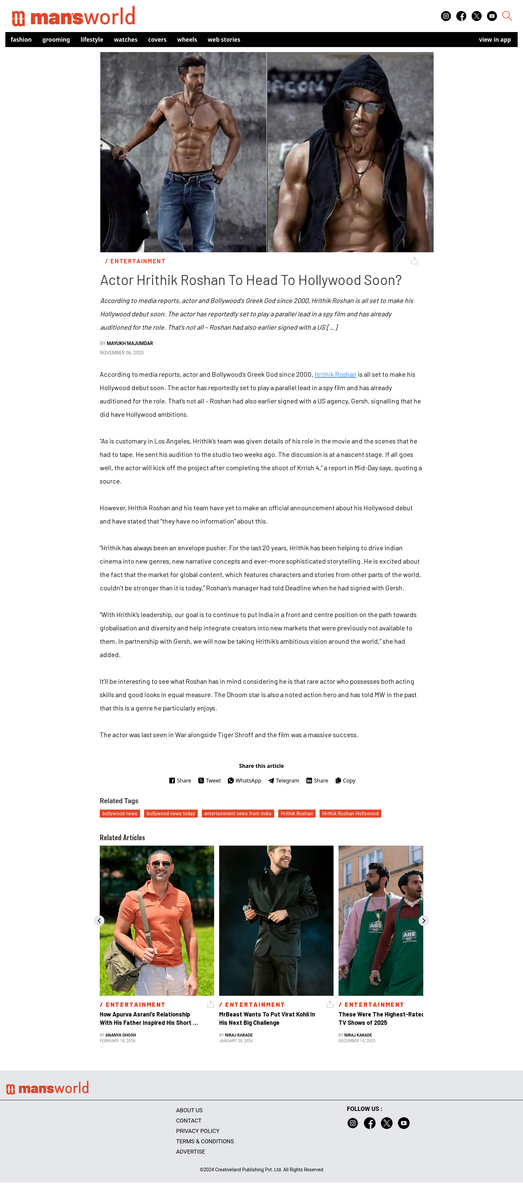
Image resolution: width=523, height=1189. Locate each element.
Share (180, 780)
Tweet (209, 780)
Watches (126, 39)
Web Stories (224, 39)
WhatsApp (244, 780)
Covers (157, 39)
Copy (345, 780)
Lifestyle (92, 39)
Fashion (21, 39)
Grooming (56, 39)
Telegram (283, 780)
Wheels (187, 39)
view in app (495, 39)
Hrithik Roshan (336, 374)
